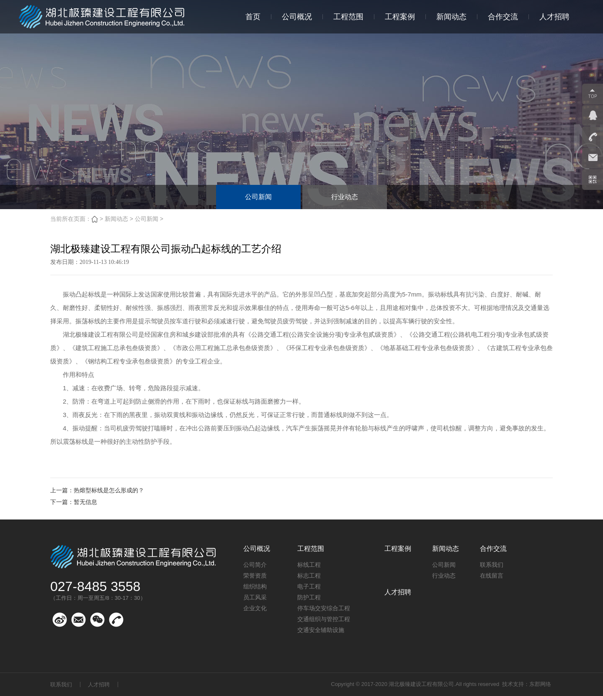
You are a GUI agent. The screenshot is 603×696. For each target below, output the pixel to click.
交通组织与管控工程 (323, 619)
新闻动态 (451, 17)
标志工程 (309, 575)
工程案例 (400, 17)
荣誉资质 (255, 575)
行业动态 (344, 196)
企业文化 (255, 608)
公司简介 (255, 564)
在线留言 (491, 575)
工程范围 (348, 17)
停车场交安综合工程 (323, 608)
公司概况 (297, 17)
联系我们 (491, 564)
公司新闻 (258, 196)
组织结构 (255, 586)
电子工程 (309, 586)
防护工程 (309, 597)
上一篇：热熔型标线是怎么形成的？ (97, 490)
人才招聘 (554, 17)
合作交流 (503, 17)
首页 (252, 17)
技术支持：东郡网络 (526, 684)
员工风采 (255, 597)
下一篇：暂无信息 (73, 502)
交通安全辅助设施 (320, 630)
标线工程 (309, 564)
